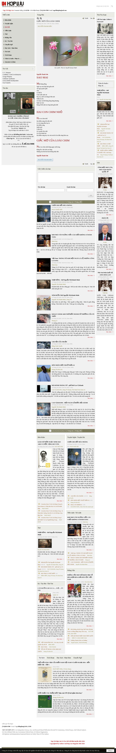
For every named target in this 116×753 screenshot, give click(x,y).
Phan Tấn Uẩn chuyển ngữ (86, 506)
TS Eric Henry (67, 669)
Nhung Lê (54, 320)
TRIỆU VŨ (55, 595)
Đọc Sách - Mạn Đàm (64, 658)
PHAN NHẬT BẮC (57, 209)
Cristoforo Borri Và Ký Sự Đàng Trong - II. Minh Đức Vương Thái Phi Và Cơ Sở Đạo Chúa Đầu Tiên (50, 513)
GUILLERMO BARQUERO (11, 80)
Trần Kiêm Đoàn (88, 582)
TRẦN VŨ (74, 638)
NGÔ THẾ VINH (59, 446)
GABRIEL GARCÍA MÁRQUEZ (12, 74)
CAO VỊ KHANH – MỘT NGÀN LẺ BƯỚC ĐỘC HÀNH (70, 403)
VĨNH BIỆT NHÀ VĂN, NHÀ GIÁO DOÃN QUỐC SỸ (105, 169)
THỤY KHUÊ (45, 508)
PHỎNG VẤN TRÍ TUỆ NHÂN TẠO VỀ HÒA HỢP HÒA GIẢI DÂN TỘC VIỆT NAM (79, 577)
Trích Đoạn (50, 658)
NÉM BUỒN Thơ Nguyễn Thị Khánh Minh (65, 295)
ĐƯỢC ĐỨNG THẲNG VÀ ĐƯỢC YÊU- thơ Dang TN (105, 152)
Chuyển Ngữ (77, 658)
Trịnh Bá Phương (83, 642)
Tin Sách (42, 658)
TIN (98, 163)
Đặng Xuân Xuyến (57, 346)
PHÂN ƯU (105, 218)
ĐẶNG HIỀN (44, 575)
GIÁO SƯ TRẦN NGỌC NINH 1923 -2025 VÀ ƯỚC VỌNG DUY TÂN (49, 443)
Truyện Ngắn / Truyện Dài (76, 437)
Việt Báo (105, 293)
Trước (86, 18)
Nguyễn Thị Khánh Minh (59, 284)
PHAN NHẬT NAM (82, 638)
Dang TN (69, 299)
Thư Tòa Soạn (101, 15)
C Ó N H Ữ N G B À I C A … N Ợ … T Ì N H (50, 589)
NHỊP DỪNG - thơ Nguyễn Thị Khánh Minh (66, 280)
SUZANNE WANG (75, 506)
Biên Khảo (41, 437)
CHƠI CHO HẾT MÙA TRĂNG (62, 205)
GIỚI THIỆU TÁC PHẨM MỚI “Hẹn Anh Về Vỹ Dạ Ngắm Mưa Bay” (60, 693)
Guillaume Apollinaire (9, 78)
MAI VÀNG (44, 647)
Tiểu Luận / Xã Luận (74, 513)
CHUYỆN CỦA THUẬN (59, 342)
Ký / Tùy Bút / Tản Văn (45, 583)
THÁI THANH (52, 647)
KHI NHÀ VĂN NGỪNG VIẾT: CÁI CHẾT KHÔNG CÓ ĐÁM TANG (78, 518)
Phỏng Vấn (71, 570)
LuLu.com (29, 134)
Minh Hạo (55, 241)
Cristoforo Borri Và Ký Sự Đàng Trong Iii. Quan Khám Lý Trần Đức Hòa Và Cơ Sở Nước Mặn (50, 506)
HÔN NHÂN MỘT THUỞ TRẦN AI (63, 365)
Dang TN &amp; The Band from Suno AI (74, 390)
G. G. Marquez (7, 72)
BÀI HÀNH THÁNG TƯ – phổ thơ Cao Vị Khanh (67, 385)
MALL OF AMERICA (76, 504)
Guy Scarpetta (6, 83)
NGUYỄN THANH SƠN (45, 26)
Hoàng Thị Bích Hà (57, 369)
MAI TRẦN (73, 633)
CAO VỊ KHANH (57, 390)
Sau (91, 18)
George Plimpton (7, 76)
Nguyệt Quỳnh (74, 642)
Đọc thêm (90, 230)
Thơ (39, 528)
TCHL (105, 190)
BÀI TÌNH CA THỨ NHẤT (48, 573)
